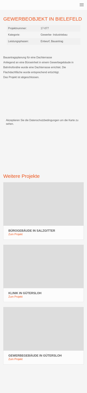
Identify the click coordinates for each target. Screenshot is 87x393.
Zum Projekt (15, 234)
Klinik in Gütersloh (24, 293)
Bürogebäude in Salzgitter (31, 230)
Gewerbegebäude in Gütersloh (35, 355)
